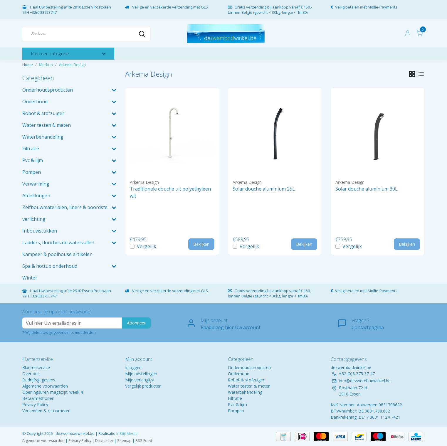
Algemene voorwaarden (45, 386)
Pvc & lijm (237, 404)
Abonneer (136, 323)
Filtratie (235, 398)
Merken (46, 64)
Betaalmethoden (38, 398)
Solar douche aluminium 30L (366, 189)
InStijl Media (126, 433)
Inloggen (133, 367)
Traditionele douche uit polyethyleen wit (170, 192)
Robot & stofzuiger (246, 380)
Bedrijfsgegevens (38, 380)
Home (27, 64)
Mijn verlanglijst (140, 380)
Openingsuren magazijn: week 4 (52, 392)
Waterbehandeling (245, 392)
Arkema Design (72, 64)
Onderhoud (238, 373)
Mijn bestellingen (141, 373)
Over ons (31, 373)
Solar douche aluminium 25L (264, 189)
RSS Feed (143, 440)
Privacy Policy (35, 404)
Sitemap (124, 440)
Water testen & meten (249, 386)
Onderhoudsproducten (249, 367)
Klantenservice (36, 367)
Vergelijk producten (143, 386)
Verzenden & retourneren (46, 410)
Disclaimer (104, 440)
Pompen (236, 410)
